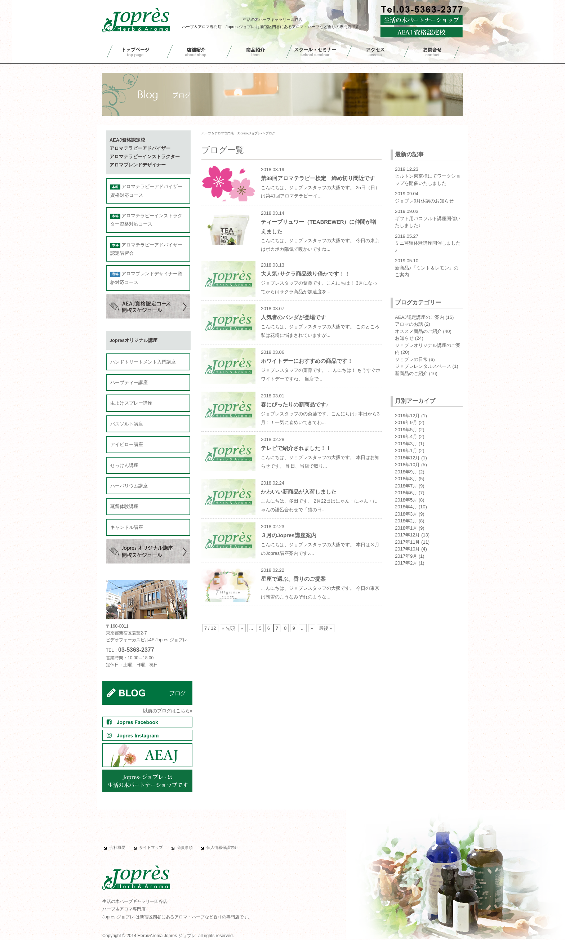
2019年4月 (406, 436)
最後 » (325, 628)
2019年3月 (406, 443)
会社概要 (117, 847)
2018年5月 (406, 500)
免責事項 (185, 847)
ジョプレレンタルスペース (423, 366)
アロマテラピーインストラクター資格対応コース (146, 220)
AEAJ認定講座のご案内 (419, 317)
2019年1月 (406, 450)
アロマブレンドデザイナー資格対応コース (146, 278)
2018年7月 (406, 486)
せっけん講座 (124, 465)
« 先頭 (228, 628)
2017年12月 (407, 535)
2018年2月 (406, 521)
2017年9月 (406, 556)
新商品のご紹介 (411, 373)
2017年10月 (407, 549)
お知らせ (404, 338)
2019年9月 (406, 422)
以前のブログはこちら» (167, 710)
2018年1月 (406, 528)
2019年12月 (407, 415)
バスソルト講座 (126, 424)
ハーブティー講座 (129, 382)
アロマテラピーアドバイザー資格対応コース (146, 190)
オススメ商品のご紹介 (418, 331)
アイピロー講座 (126, 444)
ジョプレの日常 (411, 359)
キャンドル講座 (126, 527)
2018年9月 (406, 472)
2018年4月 (406, 506)
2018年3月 (406, 514)
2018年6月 (406, 492)
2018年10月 (407, 464)
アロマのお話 (409, 324)
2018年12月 (407, 457)
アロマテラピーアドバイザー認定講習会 (146, 249)
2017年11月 (407, 542)
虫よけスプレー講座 (131, 403)
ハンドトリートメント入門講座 (143, 362)
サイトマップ (151, 847)
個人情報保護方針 (222, 847)
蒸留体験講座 (124, 506)
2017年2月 (406, 563)
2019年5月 (406, 429)
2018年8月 (406, 478)
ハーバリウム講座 (129, 486)
